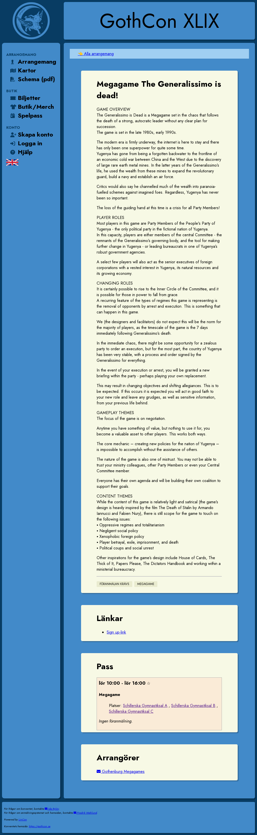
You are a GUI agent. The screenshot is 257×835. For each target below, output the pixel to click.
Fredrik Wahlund (85, 813)
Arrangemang (32, 61)
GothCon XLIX (159, 20)
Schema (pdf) (32, 79)
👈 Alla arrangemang (96, 54)
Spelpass (25, 115)
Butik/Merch (31, 106)
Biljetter (24, 97)
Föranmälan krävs (114, 584)
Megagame (145, 584)
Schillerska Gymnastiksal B (193, 705)
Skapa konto (31, 134)
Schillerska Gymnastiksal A (145, 705)
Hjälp (20, 152)
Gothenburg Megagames (121, 771)
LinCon (23, 819)
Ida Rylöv (52, 809)
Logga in (25, 143)
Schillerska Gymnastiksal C (131, 711)
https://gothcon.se (39, 826)
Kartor (22, 70)
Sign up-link (116, 632)
